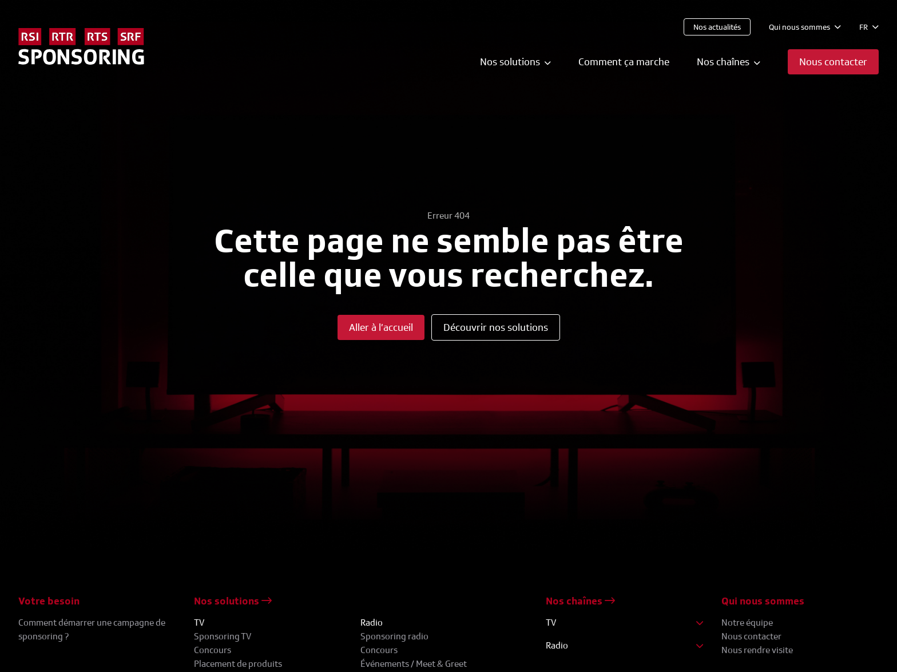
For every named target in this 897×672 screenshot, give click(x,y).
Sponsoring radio (394, 636)
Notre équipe (747, 622)
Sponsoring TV (222, 636)
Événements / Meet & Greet (413, 663)
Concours (212, 650)
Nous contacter (751, 636)
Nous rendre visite (757, 650)
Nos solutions (233, 601)
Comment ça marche (623, 62)
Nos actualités (717, 26)
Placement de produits (238, 663)
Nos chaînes (580, 601)
